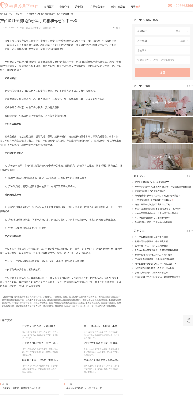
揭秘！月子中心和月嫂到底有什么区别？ (152, 204)
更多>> (189, 86)
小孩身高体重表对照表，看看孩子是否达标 (153, 268)
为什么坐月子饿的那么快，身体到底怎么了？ (154, 264)
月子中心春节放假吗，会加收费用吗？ (151, 218)
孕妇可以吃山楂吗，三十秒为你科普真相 (152, 222)
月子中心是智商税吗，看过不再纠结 (150, 237)
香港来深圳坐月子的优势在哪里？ (149, 191)
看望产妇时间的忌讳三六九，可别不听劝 (152, 255)
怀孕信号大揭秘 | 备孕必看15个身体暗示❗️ (153, 200)
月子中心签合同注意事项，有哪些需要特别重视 (155, 250)
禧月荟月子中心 (6, 14)
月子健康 (30, 14)
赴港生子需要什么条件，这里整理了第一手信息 (155, 213)
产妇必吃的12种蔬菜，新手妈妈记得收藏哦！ (154, 259)
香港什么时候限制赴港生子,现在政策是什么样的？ (156, 209)
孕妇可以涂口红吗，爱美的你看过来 (150, 273)
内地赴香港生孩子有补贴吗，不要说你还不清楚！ (156, 195)
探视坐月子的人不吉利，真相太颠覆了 (151, 246)
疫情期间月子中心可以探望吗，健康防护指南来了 (156, 277)
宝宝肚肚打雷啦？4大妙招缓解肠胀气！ (151, 182)
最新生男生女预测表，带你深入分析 (150, 241)
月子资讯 (19, 14)
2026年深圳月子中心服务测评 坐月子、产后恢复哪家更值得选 (161, 187)
